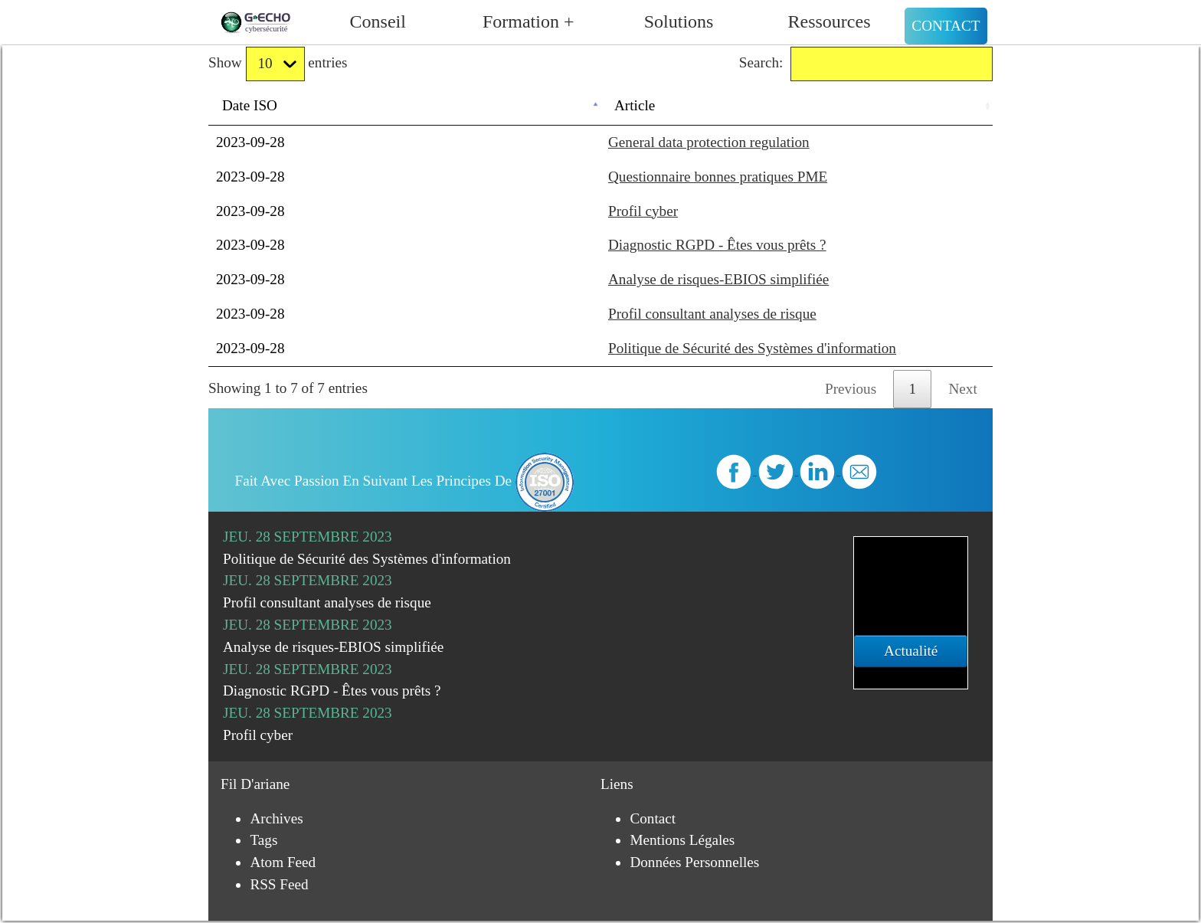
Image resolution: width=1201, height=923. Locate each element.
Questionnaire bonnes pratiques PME (717, 177)
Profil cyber (643, 211)
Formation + (528, 21)
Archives (276, 818)
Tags (263, 840)
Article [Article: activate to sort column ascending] (634, 105)
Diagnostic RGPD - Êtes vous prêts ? (717, 245)
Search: (866, 64)
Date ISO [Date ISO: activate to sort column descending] (249, 105)
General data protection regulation (709, 142)
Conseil (378, 21)
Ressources (829, 21)
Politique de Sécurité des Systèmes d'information (752, 348)
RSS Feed (279, 884)
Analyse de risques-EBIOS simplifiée (718, 279)
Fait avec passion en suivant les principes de (404, 481)
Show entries (277, 64)
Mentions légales (682, 840)
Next (963, 389)
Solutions (679, 21)
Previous (850, 389)
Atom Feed (283, 862)
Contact (945, 26)
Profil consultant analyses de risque (712, 314)
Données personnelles (694, 862)
